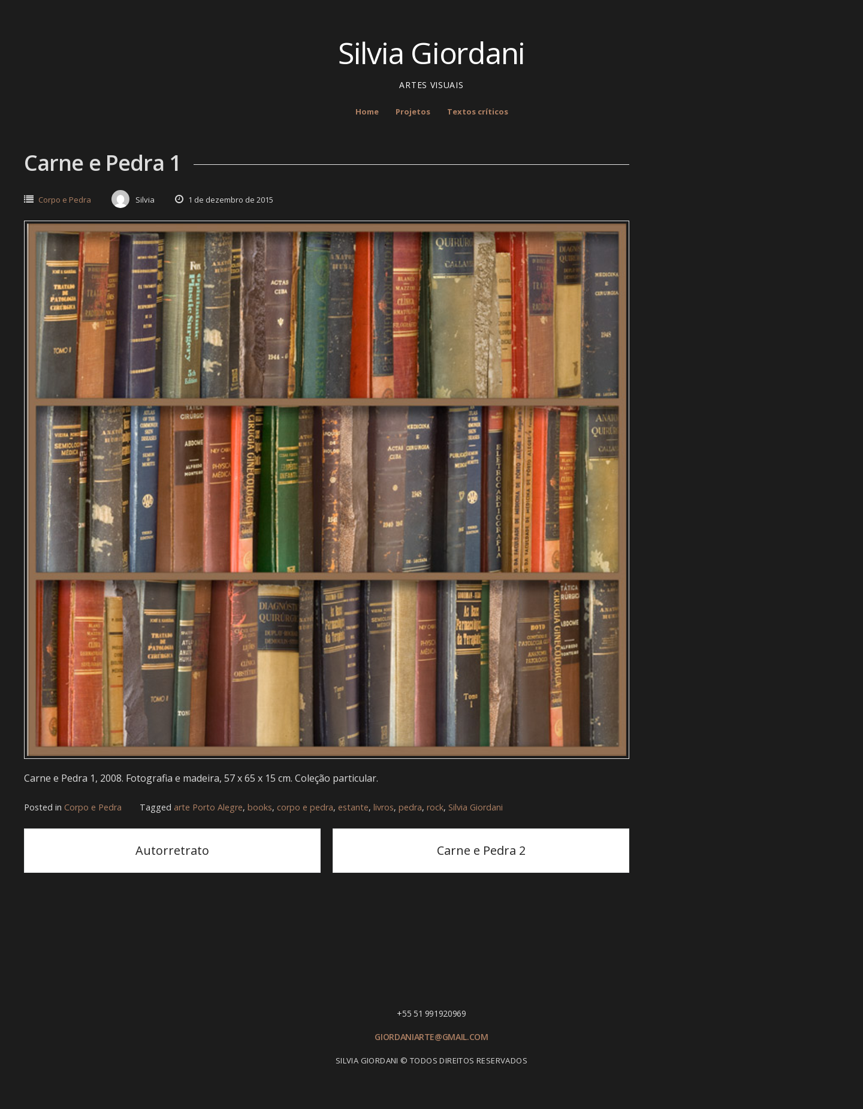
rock (435, 807)
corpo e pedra (305, 807)
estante (353, 807)
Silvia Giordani (431, 52)
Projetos (413, 111)
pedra (410, 807)
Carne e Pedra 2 (481, 850)
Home (367, 111)
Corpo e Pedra (64, 199)
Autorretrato (172, 850)
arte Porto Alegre (208, 807)
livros (383, 807)
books (260, 807)
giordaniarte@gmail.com (431, 1036)
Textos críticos (477, 111)
